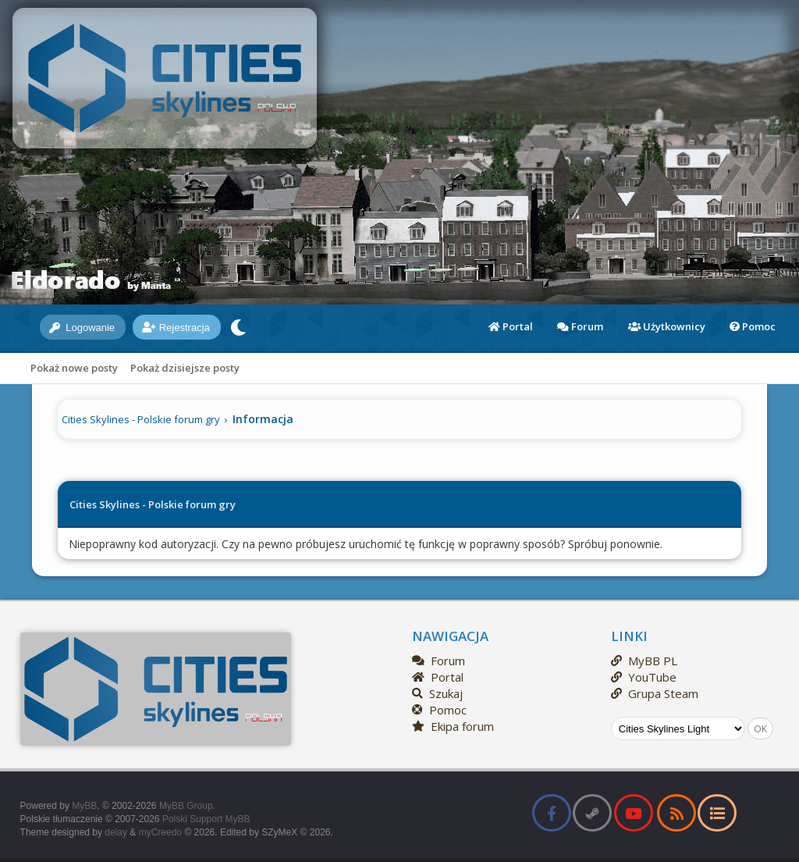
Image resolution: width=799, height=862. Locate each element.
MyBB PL (644, 660)
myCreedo (160, 832)
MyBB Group (186, 805)
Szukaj (437, 693)
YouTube (643, 677)
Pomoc (753, 326)
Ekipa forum (453, 726)
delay (116, 832)
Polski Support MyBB (206, 819)
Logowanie (82, 327)
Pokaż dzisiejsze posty (185, 368)
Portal (510, 326)
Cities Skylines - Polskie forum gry (141, 419)
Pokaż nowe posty (74, 368)
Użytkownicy (666, 326)
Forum (580, 326)
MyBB (84, 805)
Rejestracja (176, 327)
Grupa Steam (654, 693)
